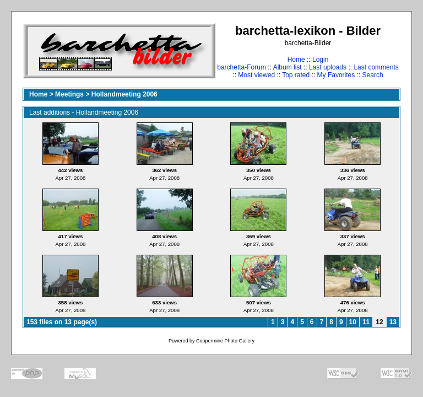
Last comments (376, 67)
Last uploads (327, 67)
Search (372, 75)
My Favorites (336, 75)
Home (296, 59)
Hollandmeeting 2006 (124, 94)
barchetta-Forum (241, 67)
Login (320, 59)
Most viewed (256, 75)
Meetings (69, 94)
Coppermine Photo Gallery (225, 341)
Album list (287, 67)
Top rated (296, 75)
